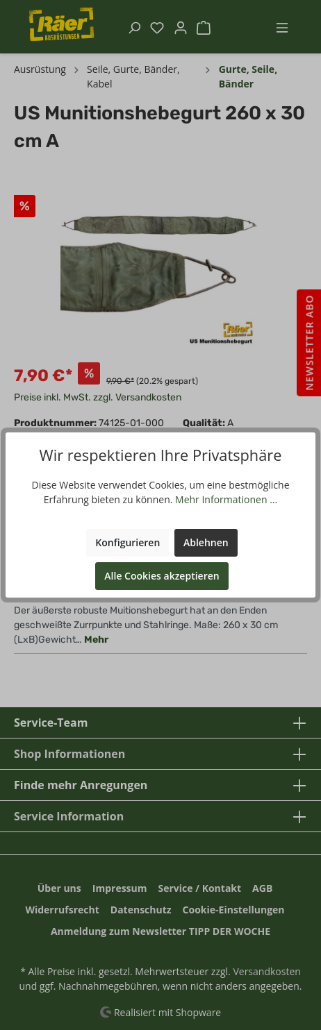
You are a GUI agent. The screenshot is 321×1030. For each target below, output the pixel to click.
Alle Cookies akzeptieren (161, 575)
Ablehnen (206, 542)
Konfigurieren (127, 542)
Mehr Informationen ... (226, 499)
